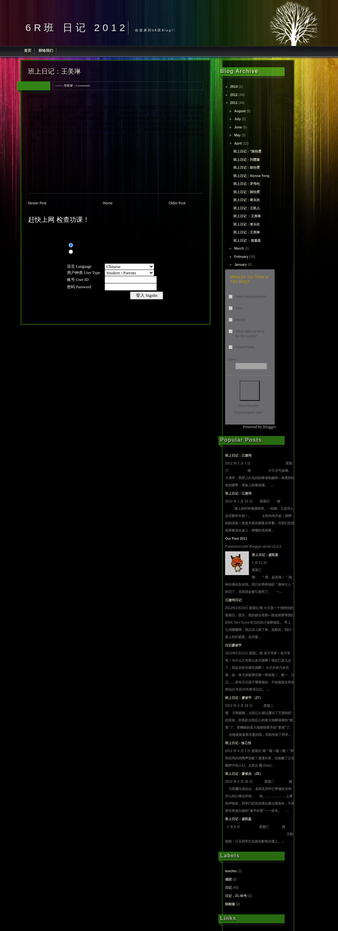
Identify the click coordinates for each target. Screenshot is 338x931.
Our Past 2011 (236, 538)
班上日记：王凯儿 (246, 208)
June (238, 127)
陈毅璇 (68, 85)
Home (107, 203)
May (237, 135)
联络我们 (46, 50)
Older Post (177, 203)
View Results (248, 406)
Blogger (269, 427)
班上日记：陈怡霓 (246, 167)
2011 (233, 103)
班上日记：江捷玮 (238, 455)
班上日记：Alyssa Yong (251, 176)
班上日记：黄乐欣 (246, 200)
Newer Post (37, 203)
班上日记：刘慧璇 (246, 159)
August (239, 111)
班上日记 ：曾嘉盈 (247, 240)
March (239, 248)
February (241, 257)
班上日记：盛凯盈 (265, 555)
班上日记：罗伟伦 (246, 184)
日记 (228, 887)
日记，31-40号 (236, 896)
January (240, 264)
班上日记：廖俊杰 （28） (244, 774)
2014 (233, 86)
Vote (250, 391)
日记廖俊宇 (233, 645)
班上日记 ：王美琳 (247, 216)
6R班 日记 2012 (76, 27)
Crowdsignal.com (248, 412)
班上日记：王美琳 (54, 71)
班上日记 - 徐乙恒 (238, 743)
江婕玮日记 (233, 600)
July (237, 119)
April (238, 143)
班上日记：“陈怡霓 (247, 151)
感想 (228, 879)
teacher (231, 871)
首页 (27, 50)
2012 (233, 95)
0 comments (83, 85)
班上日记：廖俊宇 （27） (244, 698)
